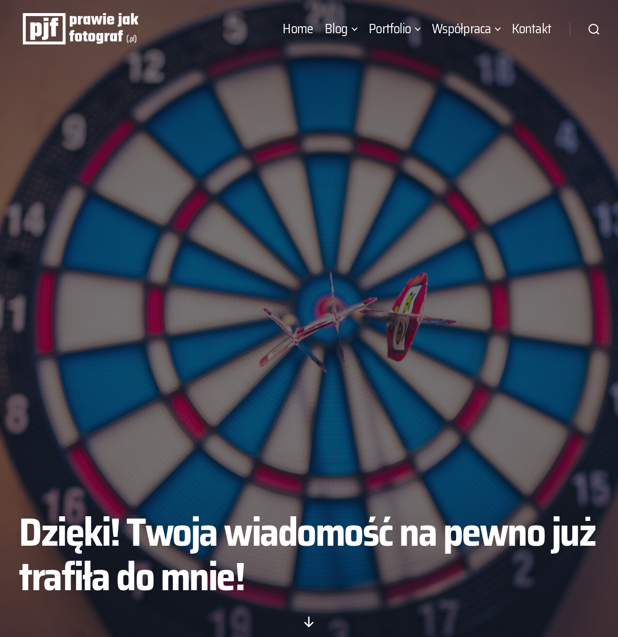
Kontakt (531, 34)
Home (298, 34)
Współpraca (461, 34)
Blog (336, 34)
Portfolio (390, 34)
